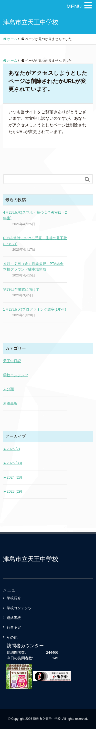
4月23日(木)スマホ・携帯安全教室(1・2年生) (35, 215)
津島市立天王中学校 (30, 22)
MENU (74, 6)
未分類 (8, 389)
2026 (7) (11, 449)
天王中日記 (12, 361)
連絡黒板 (10, 403)
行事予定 (14, 627)
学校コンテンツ (15, 375)
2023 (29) (12, 491)
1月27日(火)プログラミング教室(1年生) (34, 309)
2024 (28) (12, 477)
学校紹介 (14, 598)
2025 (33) (12, 463)
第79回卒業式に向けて (21, 289)
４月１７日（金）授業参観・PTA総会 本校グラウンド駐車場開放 (33, 266)
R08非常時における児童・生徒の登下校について (35, 241)
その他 (12, 637)
